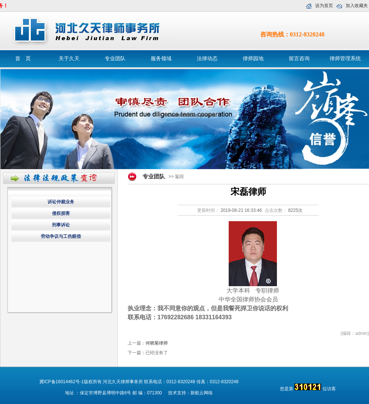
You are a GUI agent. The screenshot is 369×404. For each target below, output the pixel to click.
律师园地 (253, 58)
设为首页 (324, 5)
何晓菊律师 (157, 343)
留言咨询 (299, 58)
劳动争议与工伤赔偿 (61, 236)
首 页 (23, 58)
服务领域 (161, 58)
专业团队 (115, 58)
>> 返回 (176, 176)
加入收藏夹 (357, 5)
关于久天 (69, 58)
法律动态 (207, 58)
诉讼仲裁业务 (61, 201)
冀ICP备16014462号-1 (61, 381)
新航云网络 (201, 392)
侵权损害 (61, 213)
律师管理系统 (345, 58)
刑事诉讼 (61, 224)
